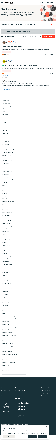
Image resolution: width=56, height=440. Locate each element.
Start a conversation (48, 36)
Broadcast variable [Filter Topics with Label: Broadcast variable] (6, 212)
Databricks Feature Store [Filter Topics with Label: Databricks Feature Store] (8, 362)
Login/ (51, 2)
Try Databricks (4, 393)
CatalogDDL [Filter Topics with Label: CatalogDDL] (5, 218)
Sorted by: (25, 36)
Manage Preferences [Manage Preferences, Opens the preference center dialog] (9, 436)
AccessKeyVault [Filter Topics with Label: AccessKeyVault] (6, 106)
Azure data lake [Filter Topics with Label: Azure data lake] (5, 155)
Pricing (2, 387)
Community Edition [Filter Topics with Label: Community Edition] (6, 264)
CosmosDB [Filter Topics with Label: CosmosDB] (4, 302)
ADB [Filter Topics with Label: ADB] (3, 108)
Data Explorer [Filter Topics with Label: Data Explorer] (5, 321)
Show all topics (26, 31)
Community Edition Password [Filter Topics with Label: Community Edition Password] (9, 267)
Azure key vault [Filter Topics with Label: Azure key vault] (5, 168)
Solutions (30, 382)
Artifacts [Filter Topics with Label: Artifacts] (4, 125)
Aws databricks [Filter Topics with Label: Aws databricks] (5, 141)
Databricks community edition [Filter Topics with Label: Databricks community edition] (9, 354)
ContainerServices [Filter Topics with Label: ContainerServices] (6, 288)
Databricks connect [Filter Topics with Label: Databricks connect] (6, 357)
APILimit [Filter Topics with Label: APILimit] (4, 122)
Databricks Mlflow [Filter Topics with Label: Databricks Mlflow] (6, 370)
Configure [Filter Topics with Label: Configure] (4, 280)
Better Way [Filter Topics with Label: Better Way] (4, 193)
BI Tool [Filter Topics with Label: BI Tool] (3, 198)
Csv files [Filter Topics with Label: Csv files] (4, 308)
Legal (16, 395)
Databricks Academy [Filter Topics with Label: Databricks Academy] (7, 340)
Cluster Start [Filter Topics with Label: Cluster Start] (5, 248)
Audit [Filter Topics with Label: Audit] (3, 128)
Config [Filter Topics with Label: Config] (3, 278)
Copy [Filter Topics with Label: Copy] (3, 297)
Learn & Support (19, 382)
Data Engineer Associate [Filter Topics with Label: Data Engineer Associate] (7, 316)
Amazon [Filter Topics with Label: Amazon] (4, 114)
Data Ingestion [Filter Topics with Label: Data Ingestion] (5, 324)
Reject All (32, 436)
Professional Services (32, 387)
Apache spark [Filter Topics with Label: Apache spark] (5, 119)
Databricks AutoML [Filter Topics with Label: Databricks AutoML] (6, 346)
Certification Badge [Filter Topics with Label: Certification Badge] (6, 226)
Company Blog (44, 393)
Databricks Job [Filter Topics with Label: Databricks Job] (5, 365)
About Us (43, 385)
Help (43, 2)
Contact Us (43, 395)
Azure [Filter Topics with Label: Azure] (3, 147)
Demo (2, 395)
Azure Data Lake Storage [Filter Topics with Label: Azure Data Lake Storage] (8, 158)
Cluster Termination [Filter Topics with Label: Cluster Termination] (6, 250)
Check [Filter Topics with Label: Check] (3, 234)
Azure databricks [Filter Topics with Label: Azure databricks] (6, 163)
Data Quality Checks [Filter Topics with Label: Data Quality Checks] (7, 332)
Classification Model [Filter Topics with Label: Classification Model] (6, 237)
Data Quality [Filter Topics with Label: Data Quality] (5, 329)
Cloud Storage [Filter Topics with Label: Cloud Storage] (5, 239)
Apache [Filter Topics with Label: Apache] (4, 117)
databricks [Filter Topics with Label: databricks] (4, 338)
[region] (25, 432)
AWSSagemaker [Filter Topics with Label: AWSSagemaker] (6, 144)
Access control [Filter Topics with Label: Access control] (5, 100)
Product (3, 382)
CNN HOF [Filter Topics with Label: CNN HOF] (4, 258)
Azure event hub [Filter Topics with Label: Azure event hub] (6, 166)
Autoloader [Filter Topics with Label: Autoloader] (4, 130)
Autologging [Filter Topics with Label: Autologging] (5, 133)
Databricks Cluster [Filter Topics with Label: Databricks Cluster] (6, 348)
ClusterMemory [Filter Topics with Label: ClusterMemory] (5, 256)
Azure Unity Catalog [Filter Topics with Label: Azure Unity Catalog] (6, 179)
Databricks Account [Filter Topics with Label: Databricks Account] (6, 343)
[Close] (46, 426)
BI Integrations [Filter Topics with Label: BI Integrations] (5, 196)
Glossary (17, 387)
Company (43, 382)
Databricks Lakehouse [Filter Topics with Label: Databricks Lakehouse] (7, 368)
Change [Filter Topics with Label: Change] (4, 228)
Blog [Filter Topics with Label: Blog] (3, 207)
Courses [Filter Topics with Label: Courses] (4, 305)
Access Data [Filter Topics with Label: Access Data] (5, 103)
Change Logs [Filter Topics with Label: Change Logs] (5, 231)
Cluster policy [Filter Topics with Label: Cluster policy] (5, 245)
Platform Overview (5, 385)
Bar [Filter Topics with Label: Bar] (3, 188)
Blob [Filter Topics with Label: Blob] (3, 204)
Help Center (17, 393)
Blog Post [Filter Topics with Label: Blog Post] (4, 209)
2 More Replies (5, 89)
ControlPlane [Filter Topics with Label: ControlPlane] (5, 294)
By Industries (31, 385)
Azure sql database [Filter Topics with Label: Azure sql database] (6, 171)
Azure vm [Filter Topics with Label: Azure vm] (4, 182)
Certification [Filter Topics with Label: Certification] (5, 223)
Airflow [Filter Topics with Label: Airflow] (4, 111)
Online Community (19, 398)
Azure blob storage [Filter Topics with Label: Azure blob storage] (6, 152)
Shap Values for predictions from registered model (20, 65)
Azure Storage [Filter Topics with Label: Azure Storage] (5, 174)
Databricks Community (8, 3)
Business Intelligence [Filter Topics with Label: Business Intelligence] (7, 215)
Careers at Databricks (46, 387)
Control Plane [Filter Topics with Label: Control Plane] (5, 291)
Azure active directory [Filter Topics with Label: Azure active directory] (7, 149)
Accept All (42, 436)
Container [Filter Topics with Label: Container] (4, 286)
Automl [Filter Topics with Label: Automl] (4, 138)
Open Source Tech (5, 390)
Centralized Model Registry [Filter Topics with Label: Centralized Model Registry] (8, 220)
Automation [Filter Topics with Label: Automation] (5, 136)
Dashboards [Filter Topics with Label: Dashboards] (5, 310)
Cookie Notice (32, 432)
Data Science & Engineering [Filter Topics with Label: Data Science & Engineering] (8, 335)
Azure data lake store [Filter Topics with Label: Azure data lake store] (7, 160)
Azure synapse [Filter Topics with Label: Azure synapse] (5, 177)
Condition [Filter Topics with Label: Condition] (4, 275)
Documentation (18, 385)
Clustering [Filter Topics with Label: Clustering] (4, 253)
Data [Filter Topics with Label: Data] (3, 313)
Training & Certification (20, 390)
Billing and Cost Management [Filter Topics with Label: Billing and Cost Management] (8, 201)
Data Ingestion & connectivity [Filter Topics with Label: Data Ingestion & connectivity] (9, 327)
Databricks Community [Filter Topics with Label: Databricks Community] (7, 351)
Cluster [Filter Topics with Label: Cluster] (4, 242)
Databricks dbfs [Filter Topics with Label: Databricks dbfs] (6, 359)
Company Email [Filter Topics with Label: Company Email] (6, 272)
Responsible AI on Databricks (12, 46)
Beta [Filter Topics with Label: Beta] (3, 190)
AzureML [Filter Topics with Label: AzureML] (4, 185)
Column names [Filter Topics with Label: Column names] (5, 261)
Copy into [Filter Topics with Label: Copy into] (4, 299)
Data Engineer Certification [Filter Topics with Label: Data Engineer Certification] (8, 318)
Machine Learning (19, 24)
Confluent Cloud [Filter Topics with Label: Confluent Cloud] (6, 283)
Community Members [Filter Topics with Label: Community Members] (7, 269)
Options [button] (51, 24)
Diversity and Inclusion (46, 390)
